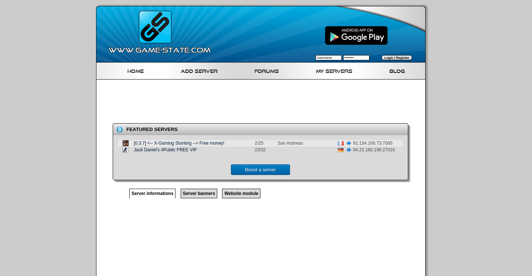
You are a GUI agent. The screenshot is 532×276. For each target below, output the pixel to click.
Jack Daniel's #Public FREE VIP (165, 149)
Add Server (199, 70)
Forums (267, 70)
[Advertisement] (263, 103)
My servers (334, 70)
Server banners (199, 193)
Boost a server (260, 169)
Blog (397, 70)
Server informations (152, 193)
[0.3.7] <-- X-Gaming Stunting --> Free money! (179, 143)
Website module (241, 193)
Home (135, 70)
